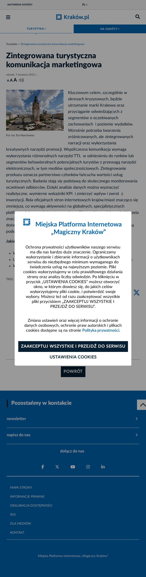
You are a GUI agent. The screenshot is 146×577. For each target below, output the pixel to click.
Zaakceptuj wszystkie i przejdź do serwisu (73, 346)
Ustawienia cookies (73, 357)
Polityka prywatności (100, 331)
